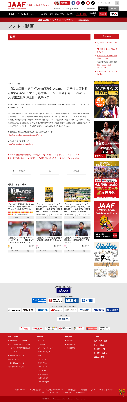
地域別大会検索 (43, 378)
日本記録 (68, 337)
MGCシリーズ (42, 367)
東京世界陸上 (42, 363)
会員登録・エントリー (61, 8)
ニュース (97, 337)
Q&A (43, 392)
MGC (39, 355)
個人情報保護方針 (35, 390)
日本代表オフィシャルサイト (19, 340)
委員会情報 (91, 8)
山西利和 (48, 155)
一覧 (49, 171)
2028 (104, 67)
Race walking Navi (44, 382)
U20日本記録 (71, 344)
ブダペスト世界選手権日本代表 (19, 348)
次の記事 (76, 171)
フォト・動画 (21, 26)
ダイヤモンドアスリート (17, 355)
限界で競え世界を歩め (48, 158)
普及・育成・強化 (100, 341)
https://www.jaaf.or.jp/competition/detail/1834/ (25, 135)
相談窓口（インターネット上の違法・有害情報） (97, 390)
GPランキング (14, 359)
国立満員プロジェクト (16, 367)
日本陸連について (78, 8)
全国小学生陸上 (43, 374)
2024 (98, 65)
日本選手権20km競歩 (17, 158)
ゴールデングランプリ (45, 348)
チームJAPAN (74, 155)
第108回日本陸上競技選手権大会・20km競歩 (25, 155)
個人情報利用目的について (55, 390)
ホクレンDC (42, 370)
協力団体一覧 (67, 392)
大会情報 (40, 337)
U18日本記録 (71, 348)
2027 (98, 67)
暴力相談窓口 (72, 390)
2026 (109, 65)
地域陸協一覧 (80, 392)
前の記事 (22, 171)
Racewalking (74, 158)
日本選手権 (41, 344)
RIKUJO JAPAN (99, 357)
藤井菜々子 (61, 155)
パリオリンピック (44, 352)
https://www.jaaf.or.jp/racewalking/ (20, 144)
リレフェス (41, 340)
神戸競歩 (33, 158)
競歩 (63, 158)
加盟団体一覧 (54, 392)
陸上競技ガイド (100, 349)
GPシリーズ (42, 359)
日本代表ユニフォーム (16, 363)
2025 (104, 65)
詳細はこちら (84, 20)
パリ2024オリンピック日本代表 (19, 344)
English (113, 8)
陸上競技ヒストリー (101, 353)
